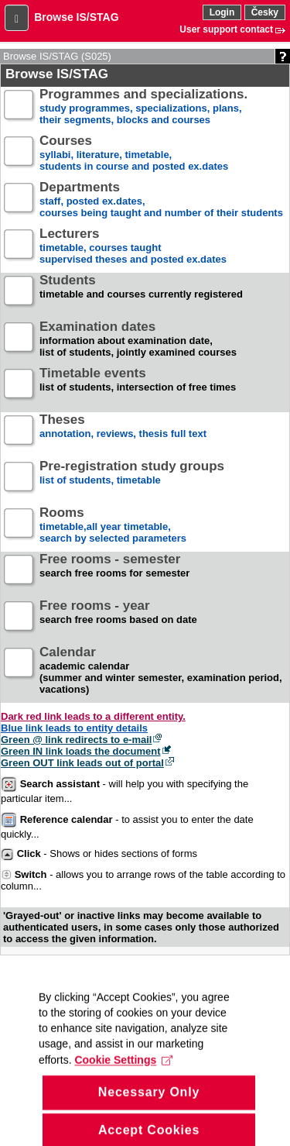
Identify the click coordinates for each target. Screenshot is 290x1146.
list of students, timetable (131, 479)
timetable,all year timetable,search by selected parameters (112, 526)
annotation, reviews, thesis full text (122, 433)
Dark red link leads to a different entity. (93, 716)
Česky (264, 12)
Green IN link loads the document (81, 751)
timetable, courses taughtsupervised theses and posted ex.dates (133, 247)
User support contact (226, 29)
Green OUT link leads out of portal (82, 763)
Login (222, 12)
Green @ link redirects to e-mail (76, 739)
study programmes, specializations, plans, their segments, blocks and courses (143, 107)
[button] (17, 18)
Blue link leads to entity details (74, 728)
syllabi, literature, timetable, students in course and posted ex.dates (133, 154)
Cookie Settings (123, 1071)
